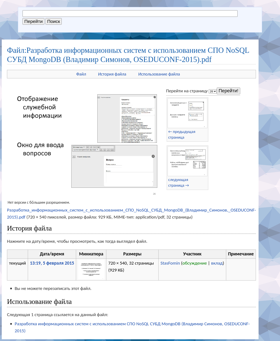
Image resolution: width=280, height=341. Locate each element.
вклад (217, 263)
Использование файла (159, 74)
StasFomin (170, 263)
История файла (112, 74)
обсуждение (194, 263)
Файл (81, 74)
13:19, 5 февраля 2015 (52, 263)
